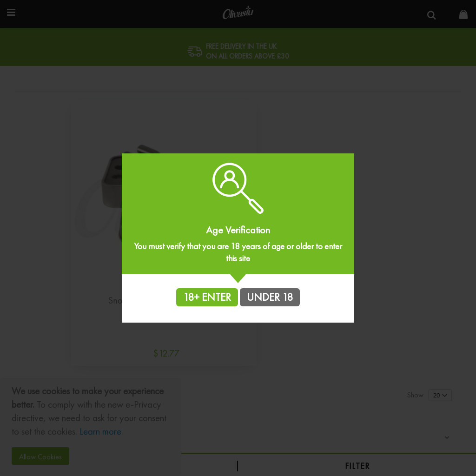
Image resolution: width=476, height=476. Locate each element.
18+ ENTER (207, 297)
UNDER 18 (270, 297)
